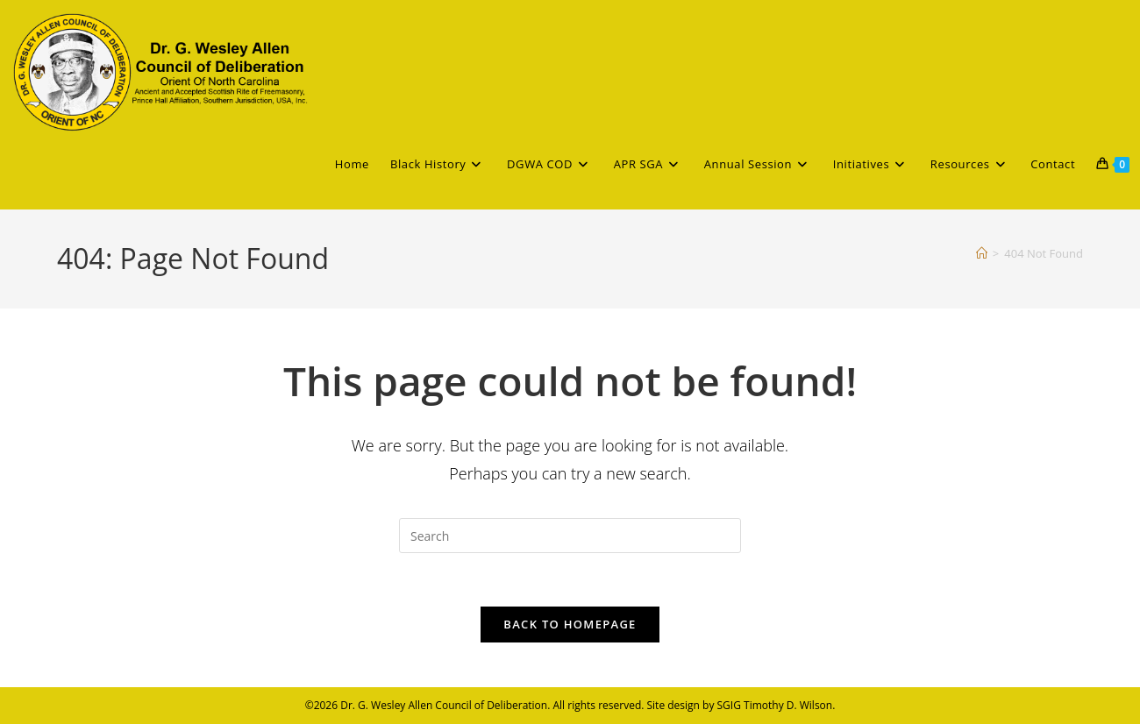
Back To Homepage (569, 624)
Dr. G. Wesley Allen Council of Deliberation (443, 705)
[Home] (981, 253)
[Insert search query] (570, 535)
